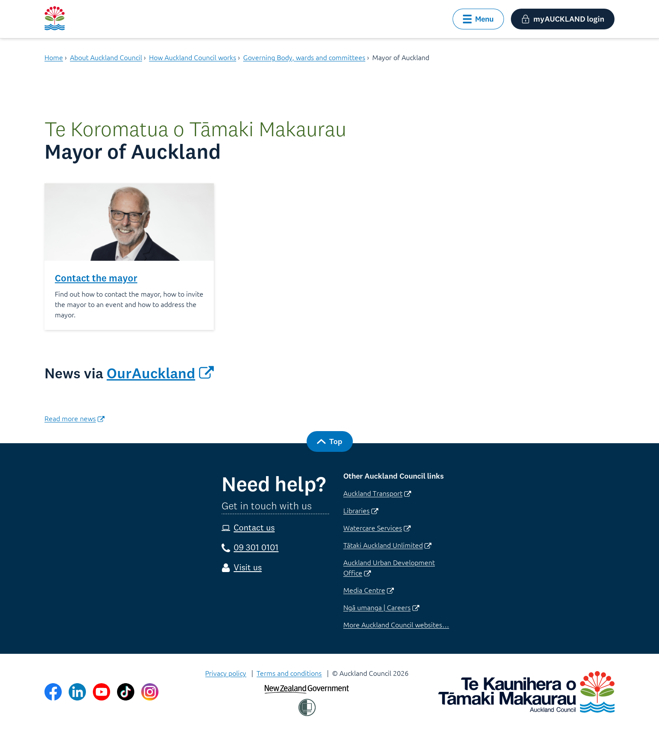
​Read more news (74, 418)
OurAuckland (160, 373)
